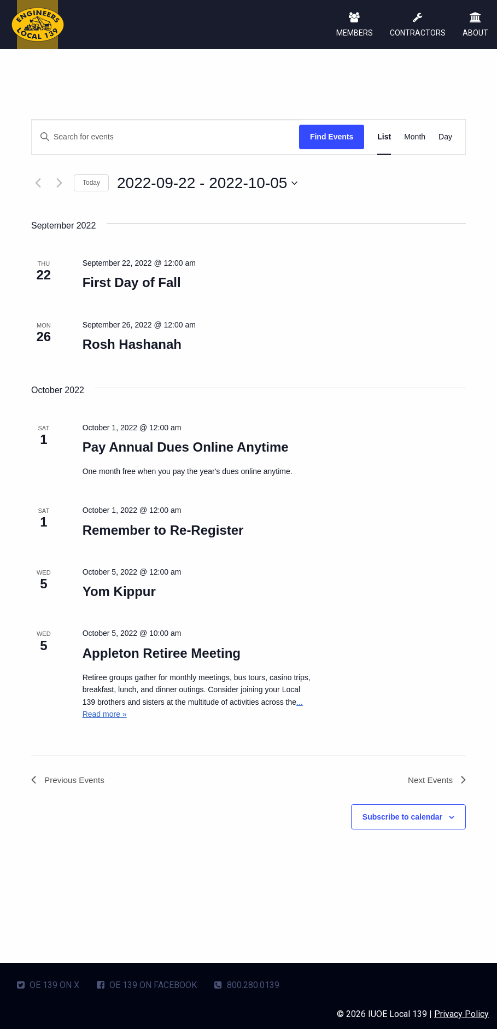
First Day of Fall (132, 282)
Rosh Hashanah (132, 344)
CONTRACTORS (417, 25)
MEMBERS (353, 25)
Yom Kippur (119, 591)
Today (91, 182)
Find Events (331, 136)
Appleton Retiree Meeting (162, 653)
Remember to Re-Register (163, 530)
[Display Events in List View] (384, 137)
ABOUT (475, 25)
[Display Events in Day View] (445, 137)
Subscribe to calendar (402, 818)
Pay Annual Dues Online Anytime (186, 447)
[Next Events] (59, 183)
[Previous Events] (37, 183)
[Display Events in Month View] (414, 137)
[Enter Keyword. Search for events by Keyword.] (165, 137)
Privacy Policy (461, 1013)
